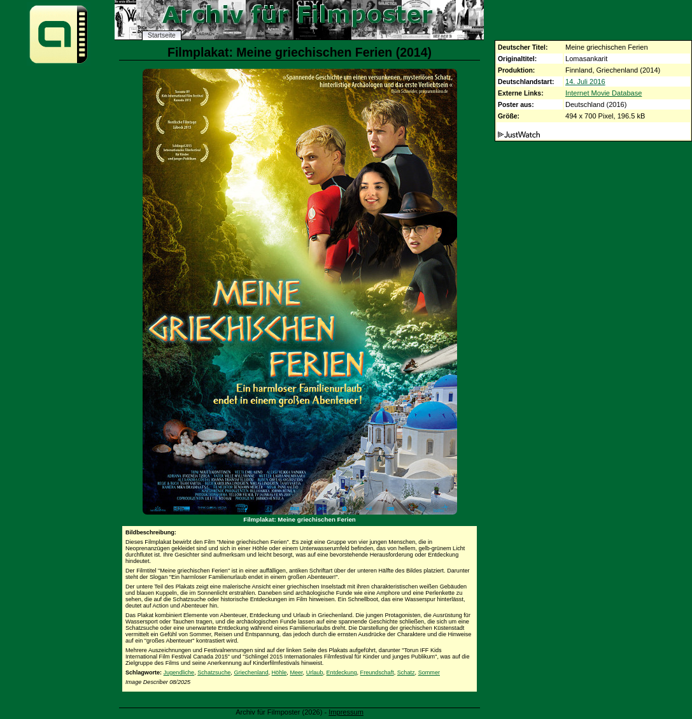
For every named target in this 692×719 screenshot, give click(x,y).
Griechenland (251, 672)
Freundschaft (377, 672)
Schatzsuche (213, 672)
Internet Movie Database (603, 93)
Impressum (346, 712)
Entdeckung (342, 672)
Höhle (279, 672)
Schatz (406, 672)
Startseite (162, 35)
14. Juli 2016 (585, 81)
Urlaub (314, 672)
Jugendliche (179, 672)
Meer (296, 672)
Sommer (429, 672)
